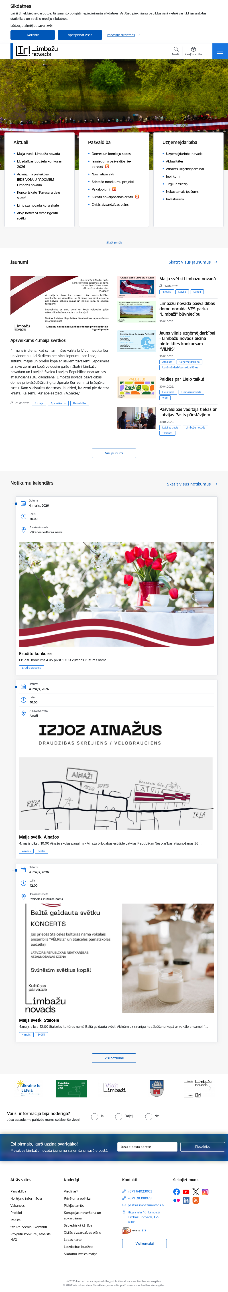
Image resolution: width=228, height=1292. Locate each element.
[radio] (97, 1116)
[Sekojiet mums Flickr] (176, 1200)
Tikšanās (167, 433)
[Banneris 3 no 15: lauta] (114, 1088)
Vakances (17, 1205)
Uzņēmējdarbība (189, 362)
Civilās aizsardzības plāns (82, 1232)
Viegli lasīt (71, 1191)
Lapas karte (72, 1239)
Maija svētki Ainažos (39, 837)
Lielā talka (168, 392)
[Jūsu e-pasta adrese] (147, 1147)
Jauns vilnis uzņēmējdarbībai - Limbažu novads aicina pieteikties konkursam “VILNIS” (187, 341)
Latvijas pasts (170, 427)
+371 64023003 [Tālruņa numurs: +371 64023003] (140, 1191)
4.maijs (39, 403)
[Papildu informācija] (144, 1230)
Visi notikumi (114, 1058)
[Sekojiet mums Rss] (195, 1200)
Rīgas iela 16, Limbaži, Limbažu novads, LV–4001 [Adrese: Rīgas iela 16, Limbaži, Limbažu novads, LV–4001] (144, 1217)
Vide (165, 397)
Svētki (197, 291)
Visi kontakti (145, 1243)
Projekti (16, 1213)
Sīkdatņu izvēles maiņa (81, 1254)
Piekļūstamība (74, 1205)
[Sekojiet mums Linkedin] (186, 1200)
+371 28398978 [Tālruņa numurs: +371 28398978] (140, 1198)
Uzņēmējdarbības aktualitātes (180, 367)
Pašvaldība (79, 403)
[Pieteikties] (202, 1147)
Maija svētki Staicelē (39, 1020)
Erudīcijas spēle (31, 667)
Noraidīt (33, 35)
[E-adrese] (131, 1230)
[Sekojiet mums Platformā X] (195, 1191)
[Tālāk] (210, 1089)
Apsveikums (58, 403)
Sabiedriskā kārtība (78, 1225)
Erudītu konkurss (35, 653)
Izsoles (15, 1220)
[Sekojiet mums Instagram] (205, 1192)
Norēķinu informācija (26, 1198)
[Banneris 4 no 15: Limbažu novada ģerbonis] (156, 1088)
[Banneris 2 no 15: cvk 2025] (71, 1088)
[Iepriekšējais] (17, 1089)
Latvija (182, 291)
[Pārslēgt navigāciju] (220, 51)
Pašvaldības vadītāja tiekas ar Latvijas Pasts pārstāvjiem (188, 412)
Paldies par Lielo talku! (181, 379)
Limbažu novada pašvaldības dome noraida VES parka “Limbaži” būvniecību (187, 309)
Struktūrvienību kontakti (28, 1227)
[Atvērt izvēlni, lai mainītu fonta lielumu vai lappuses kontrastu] (193, 52)
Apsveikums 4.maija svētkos (38, 340)
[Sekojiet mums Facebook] (176, 1191)
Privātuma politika (77, 1198)
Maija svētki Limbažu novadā (187, 278)
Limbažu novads (191, 392)
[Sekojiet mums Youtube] (186, 1191)
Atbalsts (167, 362)
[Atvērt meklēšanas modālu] (176, 52)
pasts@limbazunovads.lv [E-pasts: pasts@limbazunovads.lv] (146, 1205)
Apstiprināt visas (80, 35)
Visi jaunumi (114, 453)
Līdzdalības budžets (78, 1247)
